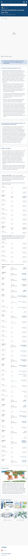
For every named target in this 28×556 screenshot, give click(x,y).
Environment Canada (22, 365)
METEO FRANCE (23, 345)
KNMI (25, 311)
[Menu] (1, 2)
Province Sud (3, 14)
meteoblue (24, 187)
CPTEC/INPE (24, 391)
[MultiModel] (7, 506)
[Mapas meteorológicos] (20, 516)
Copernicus (24, 447)
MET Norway (24, 427)
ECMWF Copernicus (22, 411)
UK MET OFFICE (23, 359)
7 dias (2, 18)
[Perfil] (24, 1)
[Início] (4, 547)
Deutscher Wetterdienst (22, 295)
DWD (25, 431)
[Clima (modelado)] (20, 506)
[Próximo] (25, 5)
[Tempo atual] (14, 8)
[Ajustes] (26, 1)
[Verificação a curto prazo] (7, 516)
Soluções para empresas (6, 553)
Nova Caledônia (9, 14)
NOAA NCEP (24, 273)
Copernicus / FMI (23, 456)
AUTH (25, 395)
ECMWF (24, 267)
